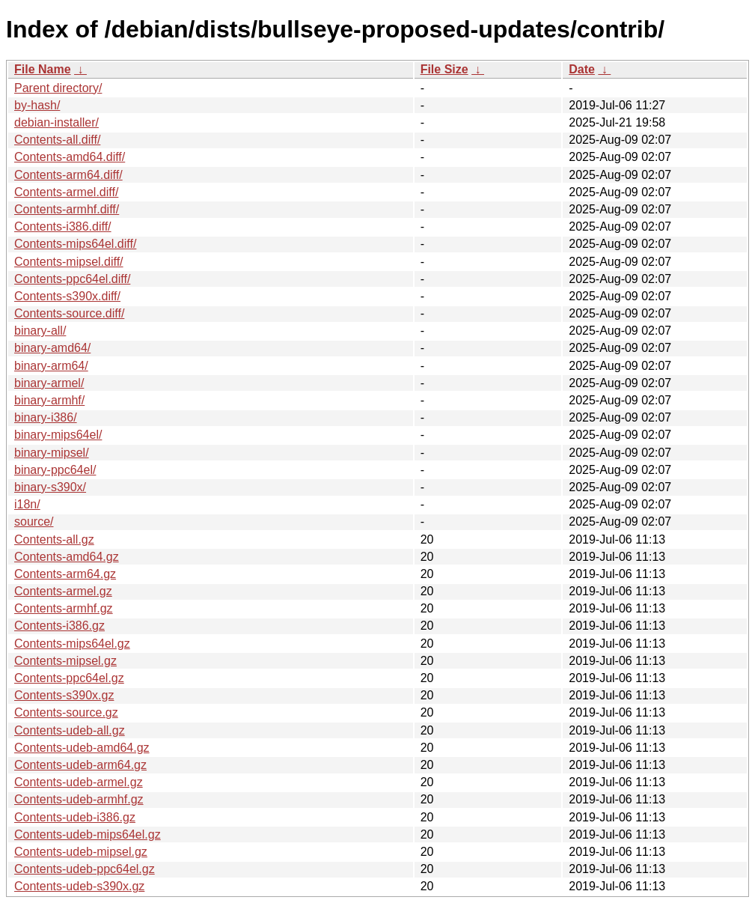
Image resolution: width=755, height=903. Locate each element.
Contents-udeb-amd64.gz (82, 747)
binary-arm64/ (51, 365)
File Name (42, 69)
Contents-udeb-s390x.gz (79, 886)
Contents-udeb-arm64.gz (80, 764)
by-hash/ (37, 105)
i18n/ (27, 504)
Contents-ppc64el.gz (69, 678)
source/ (33, 521)
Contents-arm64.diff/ (68, 174)
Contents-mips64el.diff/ (75, 243)
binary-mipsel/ (51, 452)
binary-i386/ (45, 417)
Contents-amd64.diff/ (69, 156)
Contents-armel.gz (63, 591)
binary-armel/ (49, 383)
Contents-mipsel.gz (65, 660)
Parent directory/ (58, 88)
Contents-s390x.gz (64, 695)
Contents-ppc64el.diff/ (72, 279)
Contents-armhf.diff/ (66, 209)
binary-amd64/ (52, 347)
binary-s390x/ (50, 487)
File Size (444, 69)
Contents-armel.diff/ (66, 192)
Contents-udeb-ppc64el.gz (84, 869)
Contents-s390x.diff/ (67, 296)
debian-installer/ (56, 122)
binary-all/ (40, 330)
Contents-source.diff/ (69, 313)
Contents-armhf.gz (63, 608)
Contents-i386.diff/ (62, 226)
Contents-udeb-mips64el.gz (87, 834)
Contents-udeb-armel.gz (78, 782)
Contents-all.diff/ (57, 139)
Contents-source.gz (66, 712)
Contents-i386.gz (59, 625)
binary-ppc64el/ (55, 469)
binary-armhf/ (49, 400)
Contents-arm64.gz (65, 574)
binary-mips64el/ (58, 434)
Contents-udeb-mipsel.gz (80, 851)
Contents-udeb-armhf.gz (79, 799)
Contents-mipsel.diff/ (68, 261)
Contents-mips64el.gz (72, 643)
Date (582, 69)
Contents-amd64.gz (66, 556)
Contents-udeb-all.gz (69, 730)
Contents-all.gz (54, 539)
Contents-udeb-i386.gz (74, 817)
